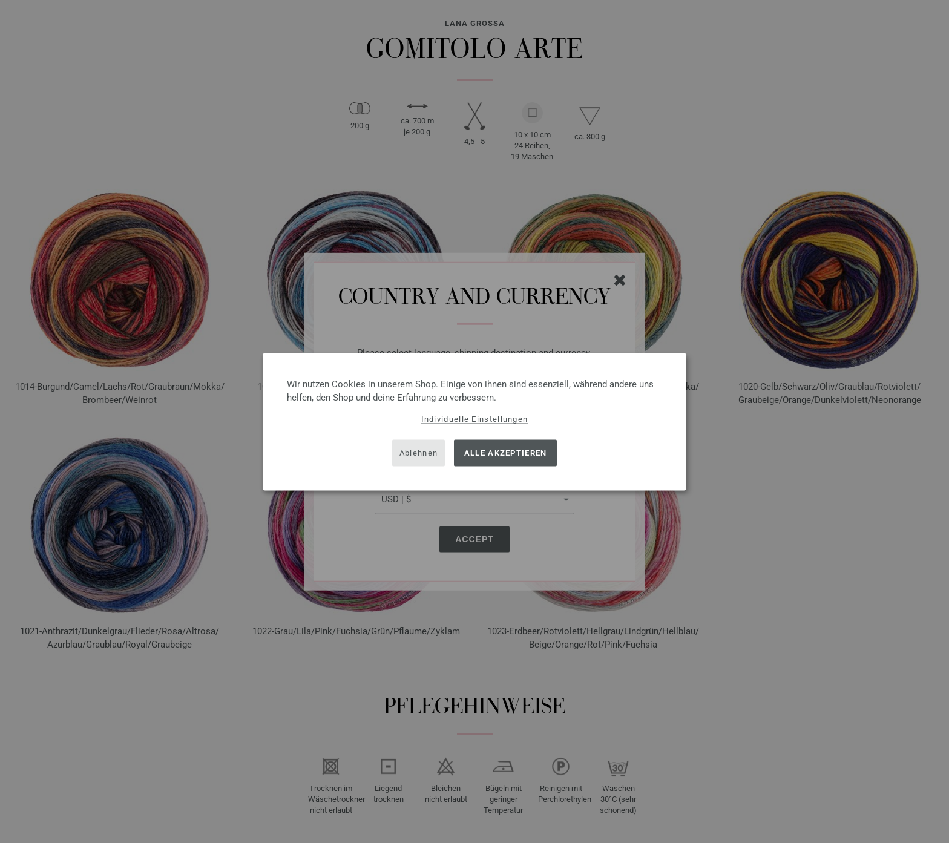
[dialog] (474, 421)
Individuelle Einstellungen (474, 418)
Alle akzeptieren (505, 453)
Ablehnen (418, 453)
